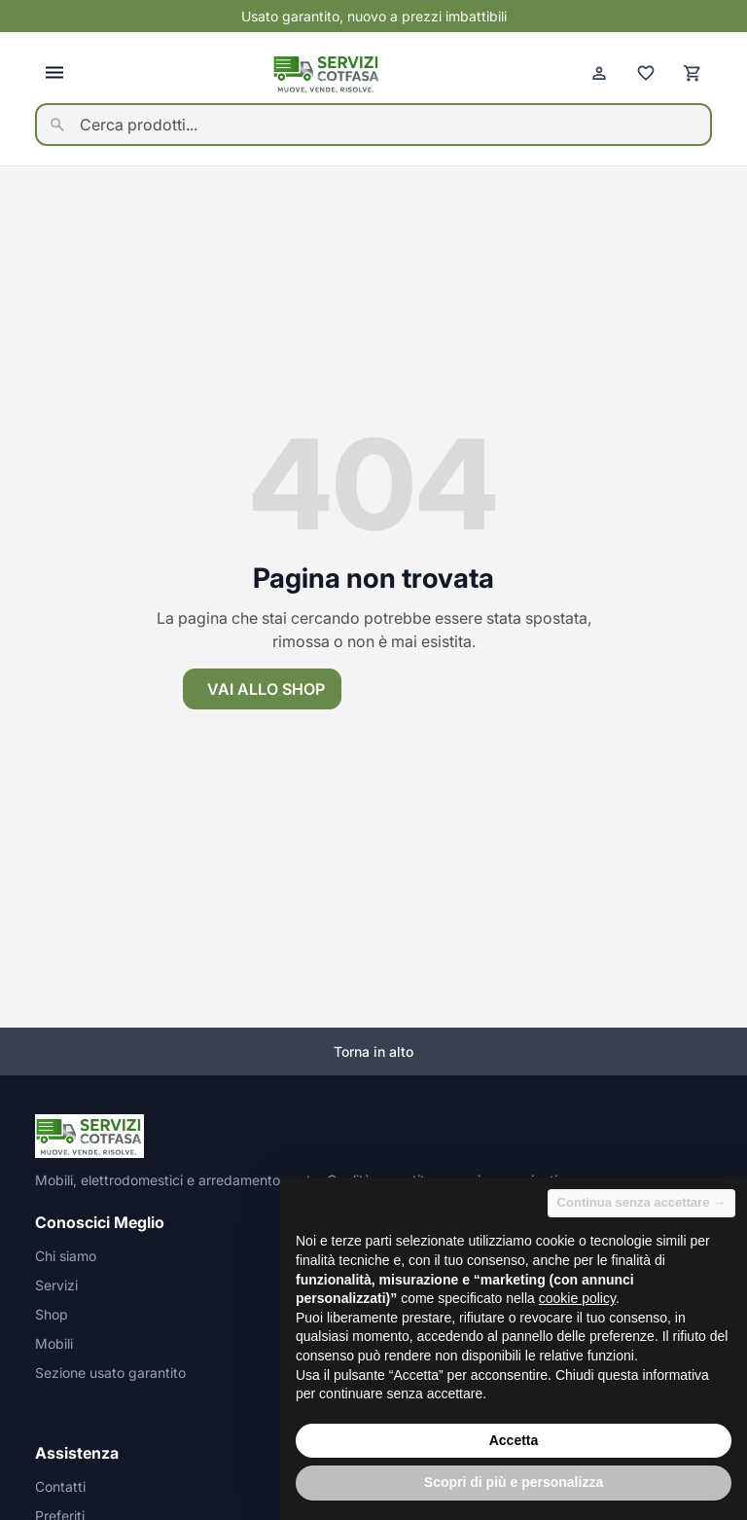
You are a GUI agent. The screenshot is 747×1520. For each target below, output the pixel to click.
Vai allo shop (266, 689)
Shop (51, 1314)
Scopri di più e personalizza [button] (513, 1482)
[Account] (599, 73)
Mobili (54, 1343)
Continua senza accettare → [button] (641, 1202)
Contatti (60, 1486)
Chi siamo (65, 1256)
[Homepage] (326, 73)
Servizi (56, 1285)
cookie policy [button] (577, 1298)
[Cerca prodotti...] (373, 124)
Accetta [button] (514, 1440)
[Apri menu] (54, 73)
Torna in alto (373, 1051)
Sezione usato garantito (110, 1372)
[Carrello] (692, 73)
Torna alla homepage (459, 689)
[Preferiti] (645, 73)
